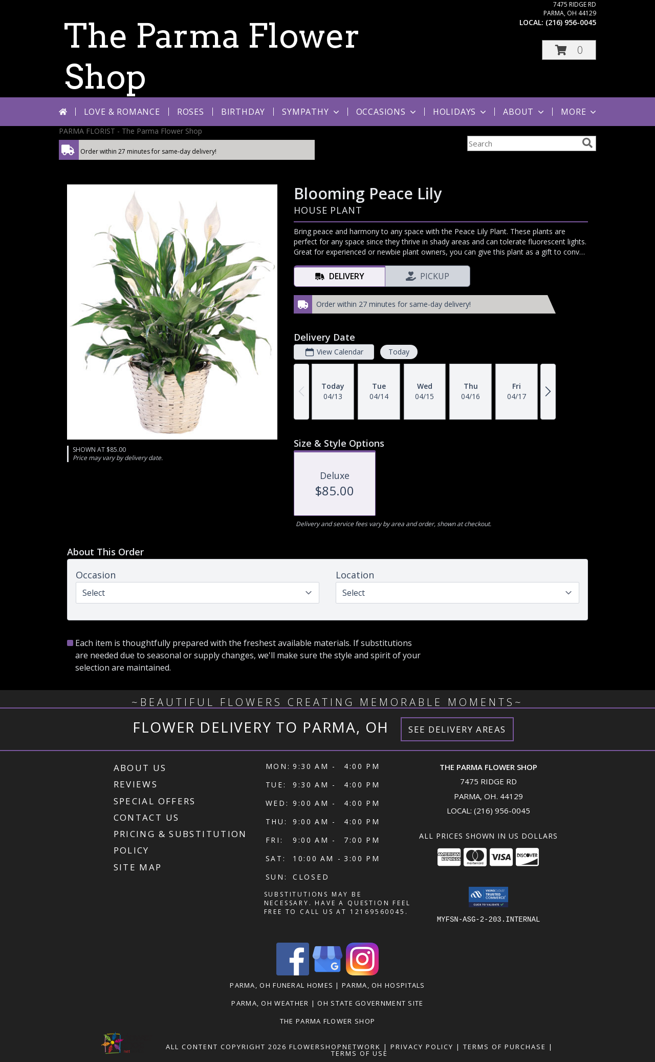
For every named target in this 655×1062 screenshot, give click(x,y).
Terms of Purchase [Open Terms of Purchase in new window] (504, 1046)
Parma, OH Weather (270, 1003)
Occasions (387, 111)
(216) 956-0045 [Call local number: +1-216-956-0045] (570, 22)
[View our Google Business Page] (327, 972)
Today (398, 352)
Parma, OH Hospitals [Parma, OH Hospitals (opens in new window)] (383, 985)
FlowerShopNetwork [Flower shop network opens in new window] (335, 1046)
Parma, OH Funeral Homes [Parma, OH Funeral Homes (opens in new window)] (281, 985)
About (524, 111)
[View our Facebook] (292, 972)
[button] (569, 50)
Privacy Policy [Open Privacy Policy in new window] (421, 1046)
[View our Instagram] (362, 972)
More (579, 111)
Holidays (460, 111)
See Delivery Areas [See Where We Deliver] (457, 729)
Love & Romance (122, 111)
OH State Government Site (370, 1003)
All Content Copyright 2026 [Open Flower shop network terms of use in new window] (226, 1046)
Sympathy (311, 111)
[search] (587, 143)
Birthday (243, 111)
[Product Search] (522, 143)
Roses (190, 111)
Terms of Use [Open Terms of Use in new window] (359, 1053)
